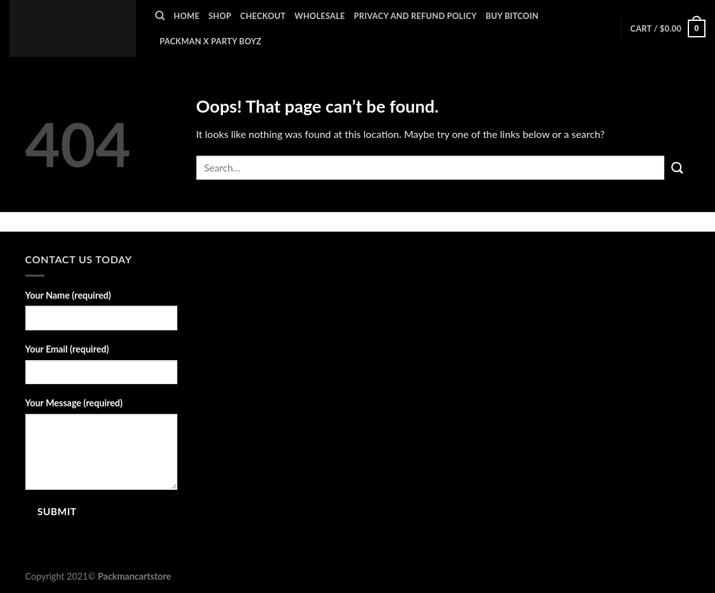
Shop (219, 16)
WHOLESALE (319, 16)
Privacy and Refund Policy (415, 16)
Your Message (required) (74, 402)
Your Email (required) (67, 349)
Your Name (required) (68, 295)
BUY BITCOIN (512, 16)
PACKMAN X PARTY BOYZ (211, 41)
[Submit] (677, 167)
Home (186, 16)
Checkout (263, 16)
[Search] (160, 16)
